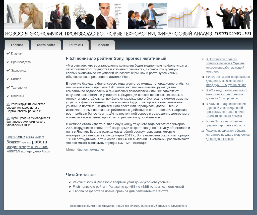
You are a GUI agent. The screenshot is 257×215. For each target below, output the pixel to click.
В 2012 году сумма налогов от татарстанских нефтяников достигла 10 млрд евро (226, 94)
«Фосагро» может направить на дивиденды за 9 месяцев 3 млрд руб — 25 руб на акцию (228, 81)
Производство (21, 62)
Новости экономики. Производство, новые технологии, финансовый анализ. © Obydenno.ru (128, 205)
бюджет (14, 142)
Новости (102, 45)
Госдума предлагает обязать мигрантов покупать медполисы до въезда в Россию (228, 135)
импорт (39, 136)
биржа (30, 136)
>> (8, 104)
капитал (13, 151)
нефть (11, 137)
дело (37, 151)
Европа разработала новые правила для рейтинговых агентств (120, 191)
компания (39, 147)
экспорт (24, 147)
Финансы (17, 96)
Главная (17, 45)
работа (39, 141)
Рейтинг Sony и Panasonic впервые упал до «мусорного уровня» (121, 182)
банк (20, 136)
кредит (12, 147)
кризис (26, 142)
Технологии (19, 87)
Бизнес (16, 79)
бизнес (82, 149)
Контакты (76, 45)
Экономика (18, 70)
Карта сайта (46, 45)
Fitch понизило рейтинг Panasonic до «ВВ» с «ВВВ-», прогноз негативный (128, 186)
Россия (46, 151)
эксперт (26, 151)
